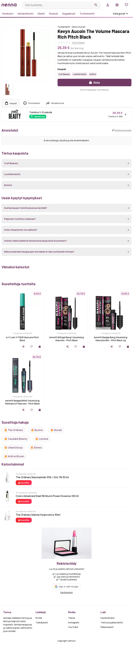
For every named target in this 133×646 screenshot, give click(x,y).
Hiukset (53, 13)
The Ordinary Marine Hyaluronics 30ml (38, 514)
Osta (94, 82)
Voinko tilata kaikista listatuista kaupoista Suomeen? (35, 240)
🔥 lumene (41, 439)
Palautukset (107, 627)
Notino (92, 74)
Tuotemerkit (87, 13)
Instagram (73, 622)
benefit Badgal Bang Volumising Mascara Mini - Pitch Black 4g (110, 339)
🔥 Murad (56, 430)
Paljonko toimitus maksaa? (20, 218)
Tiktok (71, 618)
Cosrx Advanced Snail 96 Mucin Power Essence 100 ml (47, 496)
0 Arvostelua (78, 42)
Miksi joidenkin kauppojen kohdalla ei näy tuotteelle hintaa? (39, 251)
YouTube (73, 627)
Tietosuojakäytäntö (112, 622)
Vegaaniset (68, 13)
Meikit (41, 13)
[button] (66, 586)
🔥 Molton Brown (14, 456)
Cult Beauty (64, 74)
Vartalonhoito (25, 13)
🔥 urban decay (13, 447)
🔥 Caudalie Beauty (15, 439)
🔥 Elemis (36, 447)
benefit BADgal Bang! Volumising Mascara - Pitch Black (66, 339)
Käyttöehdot (66, 592)
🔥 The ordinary (13, 430)
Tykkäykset (42, 622)
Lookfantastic (80, 74)
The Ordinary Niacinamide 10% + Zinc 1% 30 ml (42, 477)
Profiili (39, 618)
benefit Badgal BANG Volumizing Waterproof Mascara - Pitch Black (22, 402)
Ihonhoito (8, 13)
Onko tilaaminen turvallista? (20, 229)
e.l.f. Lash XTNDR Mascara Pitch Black (22, 339)
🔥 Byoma (37, 430)
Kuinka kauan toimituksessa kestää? (25, 208)
